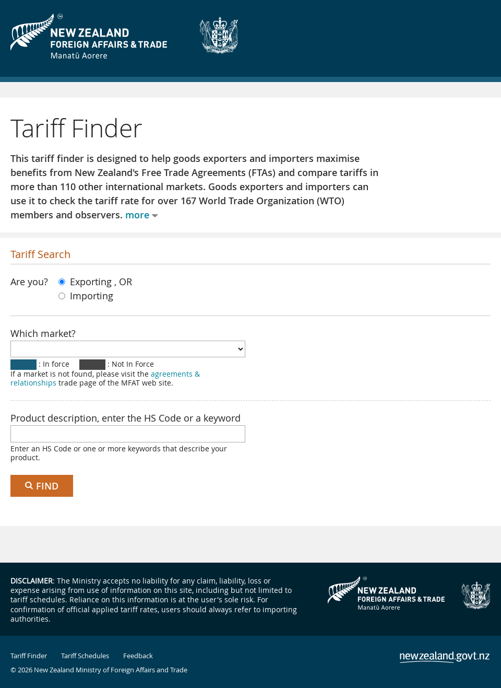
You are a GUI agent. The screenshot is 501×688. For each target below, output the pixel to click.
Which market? (43, 333)
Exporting (86, 281)
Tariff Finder (28, 655)
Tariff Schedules (85, 655)
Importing (85, 295)
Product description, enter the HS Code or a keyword (125, 418)
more (137, 214)
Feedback (138, 655)
